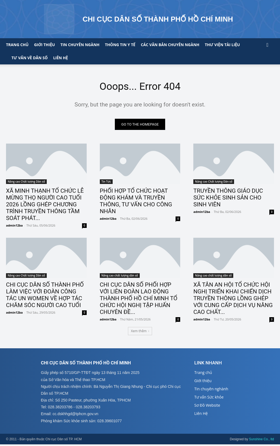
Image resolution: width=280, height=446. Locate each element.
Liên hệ (60, 57)
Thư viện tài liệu (222, 44)
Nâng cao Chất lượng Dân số (26, 182)
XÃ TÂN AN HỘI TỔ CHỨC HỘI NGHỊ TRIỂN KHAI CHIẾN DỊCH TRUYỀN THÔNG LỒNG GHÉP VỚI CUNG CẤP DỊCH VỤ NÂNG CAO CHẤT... (233, 299)
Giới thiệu (44, 44)
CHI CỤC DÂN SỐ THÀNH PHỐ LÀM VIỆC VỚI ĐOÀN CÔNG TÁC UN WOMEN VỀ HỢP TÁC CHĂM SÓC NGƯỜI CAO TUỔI (45, 296)
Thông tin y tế (120, 44)
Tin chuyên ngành (80, 44)
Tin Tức (106, 182)
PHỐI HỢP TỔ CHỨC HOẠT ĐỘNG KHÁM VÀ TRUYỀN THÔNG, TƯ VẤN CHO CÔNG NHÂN (136, 201)
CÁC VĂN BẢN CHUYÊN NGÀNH (170, 44)
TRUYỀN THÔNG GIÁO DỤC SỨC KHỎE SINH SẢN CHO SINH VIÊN (228, 198)
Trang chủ (17, 44)
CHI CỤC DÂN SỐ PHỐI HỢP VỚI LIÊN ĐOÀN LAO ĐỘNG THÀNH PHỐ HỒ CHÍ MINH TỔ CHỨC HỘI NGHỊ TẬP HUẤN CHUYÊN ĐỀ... (138, 299)
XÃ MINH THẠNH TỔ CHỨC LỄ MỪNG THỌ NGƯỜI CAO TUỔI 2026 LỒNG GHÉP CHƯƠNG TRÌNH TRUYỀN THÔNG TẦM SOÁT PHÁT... (45, 205)
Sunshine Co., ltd (261, 441)
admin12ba (14, 226)
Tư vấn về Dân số (29, 57)
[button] (267, 45)
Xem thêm (140, 332)
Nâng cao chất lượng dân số (119, 276)
